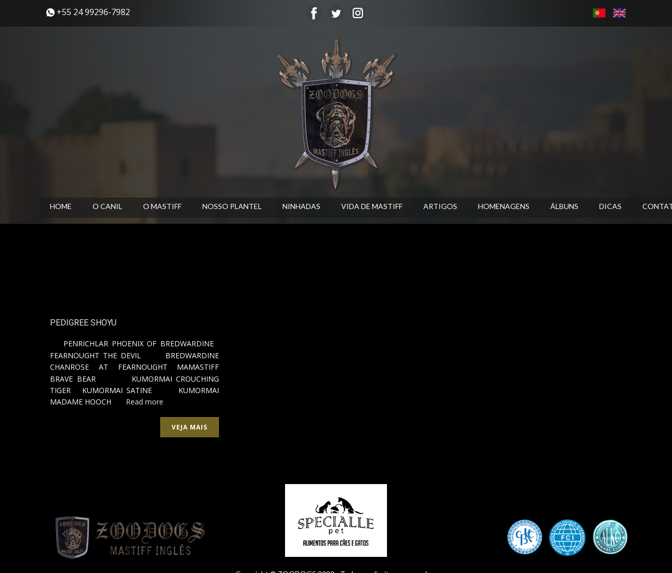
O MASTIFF (162, 206)
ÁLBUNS (564, 206)
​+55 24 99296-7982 (88, 12)
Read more (144, 402)
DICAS (610, 206)
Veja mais (190, 427)
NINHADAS (301, 206)
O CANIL (107, 206)
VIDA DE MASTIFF (372, 206)
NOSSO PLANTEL (232, 206)
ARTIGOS (440, 206)
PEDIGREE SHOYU (83, 323)
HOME (61, 206)
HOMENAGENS (503, 206)
